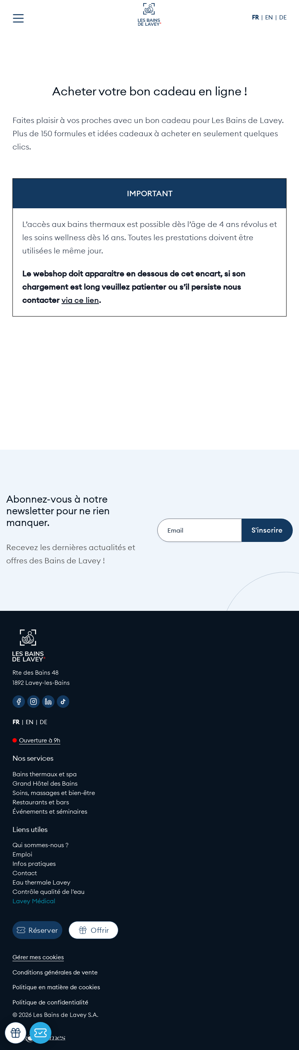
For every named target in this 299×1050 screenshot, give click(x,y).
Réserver (37, 930)
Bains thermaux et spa (44, 774)
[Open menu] (18, 18)
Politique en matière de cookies (56, 987)
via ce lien (80, 300)
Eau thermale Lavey (41, 882)
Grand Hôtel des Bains (44, 783)
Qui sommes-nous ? (40, 845)
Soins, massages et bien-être (53, 793)
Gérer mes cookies (38, 957)
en (269, 17)
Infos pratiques (34, 863)
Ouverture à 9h (39, 740)
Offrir (93, 930)
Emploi (22, 854)
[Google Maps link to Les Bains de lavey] (149, 678)
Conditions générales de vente (55, 972)
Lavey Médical (33, 901)
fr (256, 17)
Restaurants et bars (40, 802)
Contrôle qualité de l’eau (48, 891)
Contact (24, 873)
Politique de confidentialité (50, 1002)
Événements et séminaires (49, 811)
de (283, 17)
